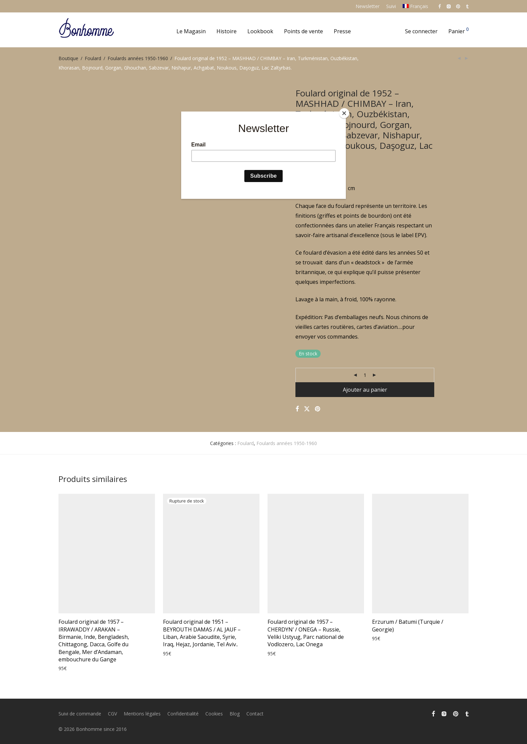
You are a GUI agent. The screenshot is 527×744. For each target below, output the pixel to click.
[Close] (344, 113)
